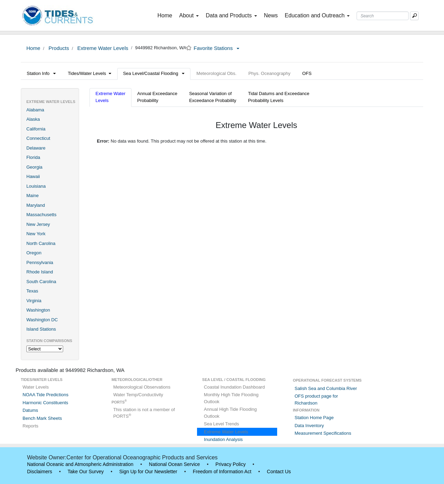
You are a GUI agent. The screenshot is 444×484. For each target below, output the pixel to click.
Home (166, 14)
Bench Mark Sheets (42, 418)
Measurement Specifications (322, 433)
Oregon (33, 252)
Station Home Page (314, 417)
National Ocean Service (174, 464)
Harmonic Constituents (45, 402)
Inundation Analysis (223, 439)
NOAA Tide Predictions (45, 394)
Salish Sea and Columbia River (325, 388)
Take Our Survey (86, 471)
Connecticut (38, 138)
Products (58, 48)
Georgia (34, 167)
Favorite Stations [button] (216, 48)
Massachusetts (41, 214)
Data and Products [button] (231, 15)
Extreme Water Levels (102, 48)
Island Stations (41, 329)
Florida (33, 157)
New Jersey (38, 224)
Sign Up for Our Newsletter (148, 471)
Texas (32, 291)
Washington (38, 310)
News (271, 15)
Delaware (35, 148)
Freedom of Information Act (222, 471)
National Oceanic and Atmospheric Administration (80, 464)
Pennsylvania (39, 262)
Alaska (33, 119)
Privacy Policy (230, 464)
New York (35, 233)
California (35, 128)
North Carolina (41, 243)
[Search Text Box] (383, 15)
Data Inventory (309, 425)
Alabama (35, 109)
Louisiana (36, 186)
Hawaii (33, 176)
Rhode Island (39, 271)
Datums (30, 410)
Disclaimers (39, 471)
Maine (32, 195)
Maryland (35, 205)
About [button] (189, 15)
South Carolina (41, 281)
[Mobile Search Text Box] (414, 15)
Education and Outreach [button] (317, 15)
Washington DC (42, 319)
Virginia (33, 300)
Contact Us (279, 471)
